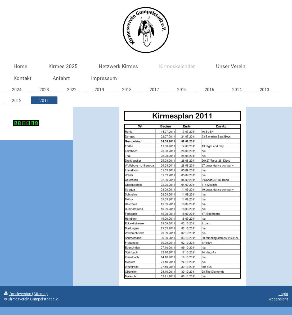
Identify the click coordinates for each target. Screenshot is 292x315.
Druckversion (18, 293)
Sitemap (41, 293)
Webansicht (278, 298)
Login (283, 293)
